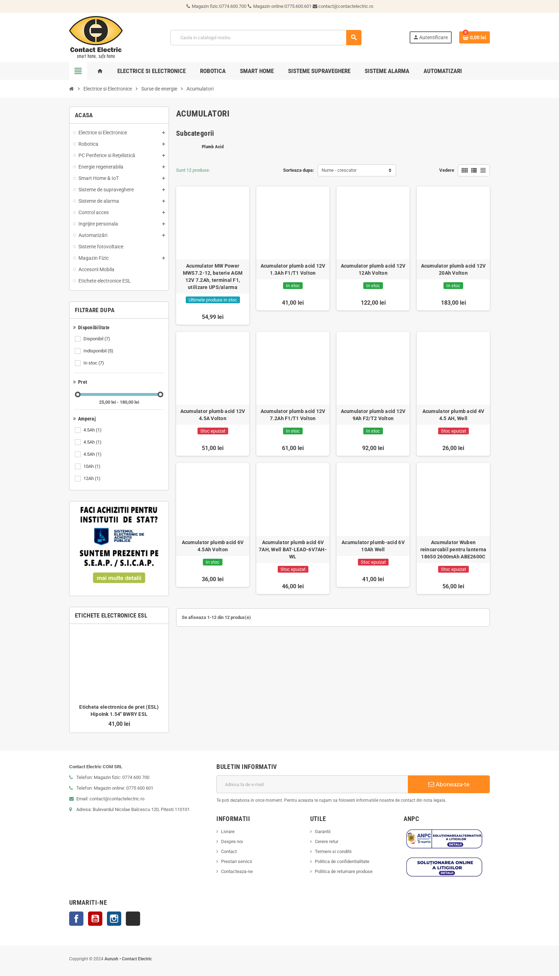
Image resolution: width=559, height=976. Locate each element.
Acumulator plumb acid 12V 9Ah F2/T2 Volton (373, 414)
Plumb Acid (213, 146)
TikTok (133, 919)
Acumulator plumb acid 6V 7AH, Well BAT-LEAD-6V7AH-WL (293, 549)
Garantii (322, 831)
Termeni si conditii (333, 851)
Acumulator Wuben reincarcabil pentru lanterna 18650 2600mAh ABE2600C (453, 549)
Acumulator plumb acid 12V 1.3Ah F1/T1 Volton (293, 269)
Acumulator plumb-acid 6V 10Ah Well (373, 545)
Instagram (114, 919)
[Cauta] (265, 37)
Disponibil (97, 338)
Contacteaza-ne (237, 871)
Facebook (76, 919)
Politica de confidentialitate (342, 861)
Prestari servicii (236, 861)
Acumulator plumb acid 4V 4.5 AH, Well (453, 414)
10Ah (92, 466)
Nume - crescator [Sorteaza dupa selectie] (339, 170)
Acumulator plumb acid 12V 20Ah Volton (453, 269)
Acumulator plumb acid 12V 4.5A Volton (212, 414)
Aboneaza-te (449, 784)
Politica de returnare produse (344, 871)
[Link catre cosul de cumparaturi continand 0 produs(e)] (474, 37)
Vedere (446, 170)
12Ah (92, 478)
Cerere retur (326, 841)
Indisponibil (98, 351)
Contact (229, 851)
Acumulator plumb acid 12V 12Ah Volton (373, 269)
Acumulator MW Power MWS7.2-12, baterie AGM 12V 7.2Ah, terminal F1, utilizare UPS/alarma (212, 276)
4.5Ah (93, 430)
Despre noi (232, 841)
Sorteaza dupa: (298, 170)
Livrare (228, 831)
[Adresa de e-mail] (312, 784)
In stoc (94, 363)
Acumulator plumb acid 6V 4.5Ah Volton (213, 545)
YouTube (95, 919)
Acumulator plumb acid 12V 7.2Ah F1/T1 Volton (293, 414)
